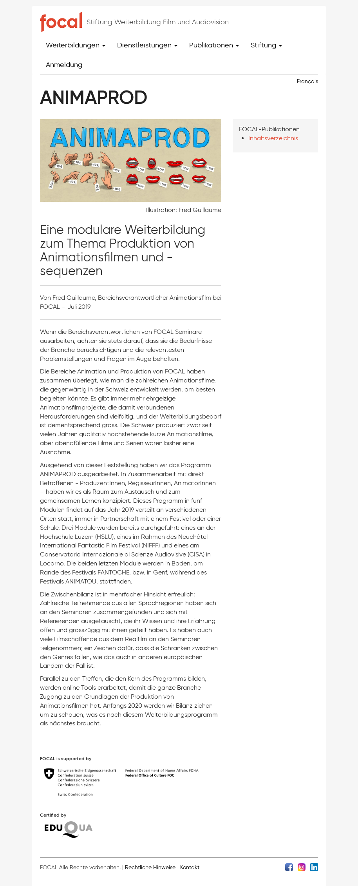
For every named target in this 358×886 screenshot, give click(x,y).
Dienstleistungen (147, 45)
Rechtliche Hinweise (150, 867)
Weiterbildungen (75, 45)
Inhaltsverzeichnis (273, 138)
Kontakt (189, 867)
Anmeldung (64, 64)
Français (307, 81)
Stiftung (266, 45)
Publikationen (214, 45)
